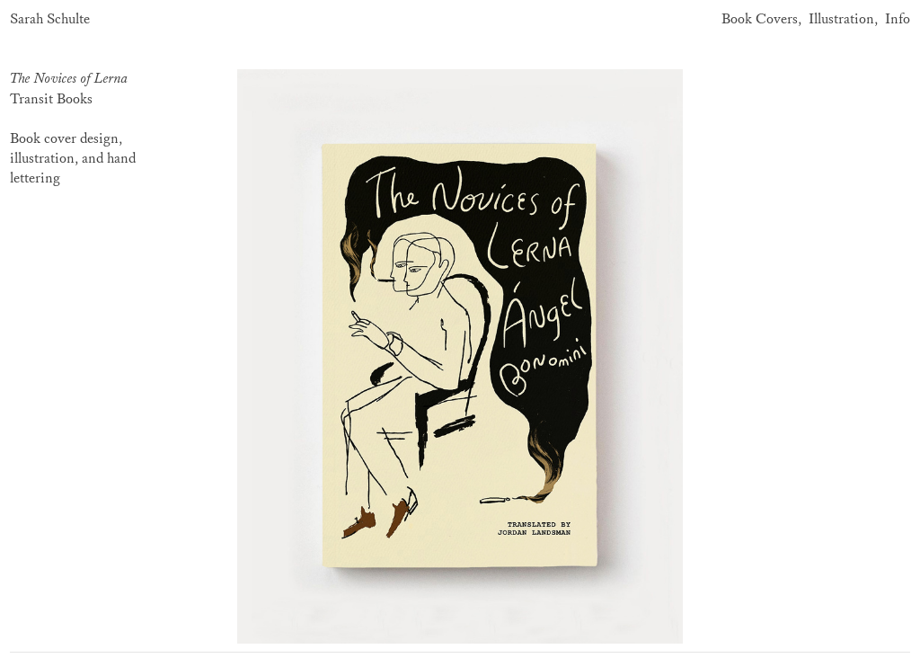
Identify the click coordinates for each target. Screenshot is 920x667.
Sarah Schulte (50, 19)
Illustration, (843, 19)
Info (897, 19)
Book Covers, (761, 19)
